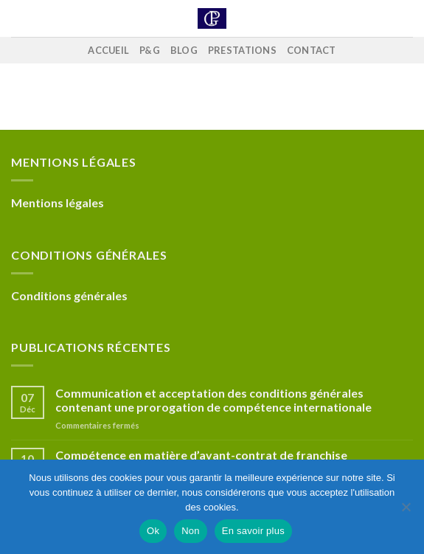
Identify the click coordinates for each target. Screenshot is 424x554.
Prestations (242, 50)
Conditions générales (69, 295)
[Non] (405, 511)
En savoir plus (253, 530)
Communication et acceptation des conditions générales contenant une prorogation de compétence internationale (213, 400)
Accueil (108, 50)
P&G (149, 50)
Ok (153, 530)
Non (190, 530)
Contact (311, 50)
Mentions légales (57, 202)
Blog (184, 50)
